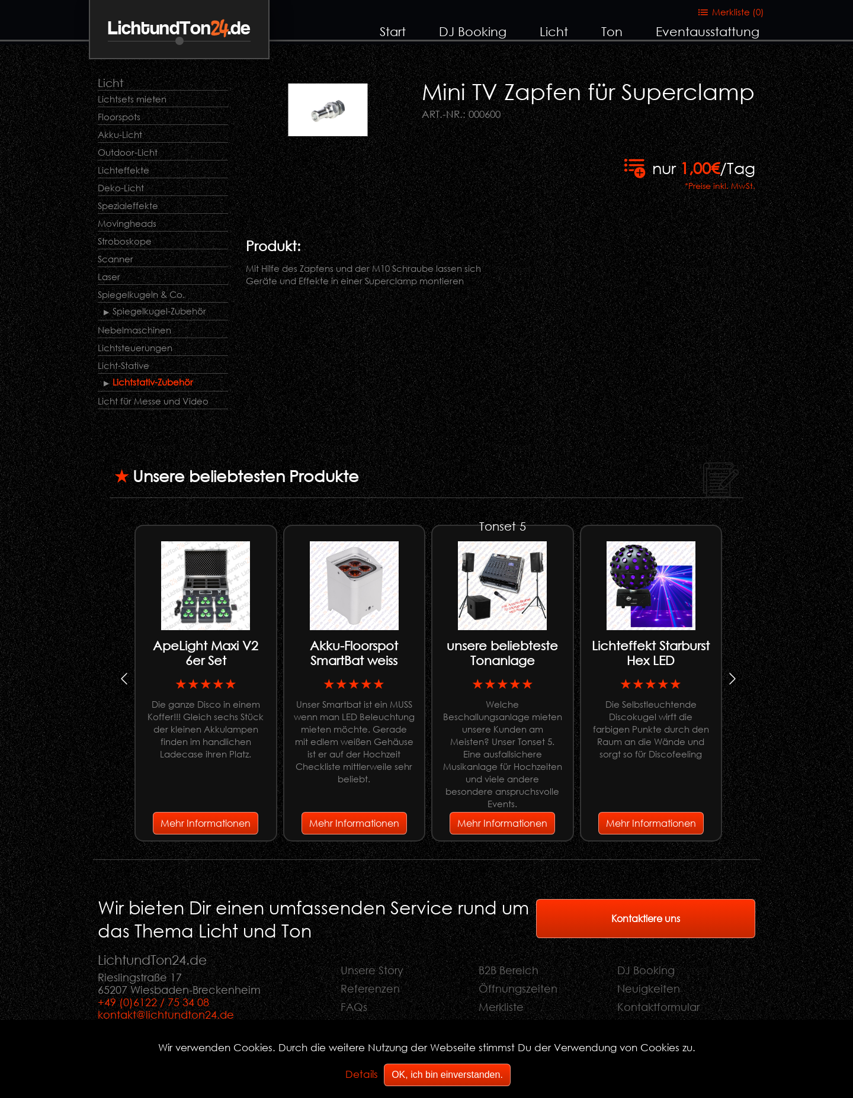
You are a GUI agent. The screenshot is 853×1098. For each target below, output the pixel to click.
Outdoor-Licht (128, 152)
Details (361, 1074)
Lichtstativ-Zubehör (153, 382)
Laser (109, 276)
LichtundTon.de (179, 29)
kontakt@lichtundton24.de (166, 1014)
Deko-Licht (121, 188)
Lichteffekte (123, 170)
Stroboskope (125, 241)
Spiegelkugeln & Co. (141, 294)
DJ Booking (472, 31)
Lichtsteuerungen (135, 348)
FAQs (354, 1006)
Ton (612, 31)
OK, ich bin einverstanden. (447, 1075)
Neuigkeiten (648, 988)
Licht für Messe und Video (153, 401)
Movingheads (127, 223)
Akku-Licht (120, 134)
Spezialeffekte (128, 205)
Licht (554, 31)
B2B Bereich (508, 970)
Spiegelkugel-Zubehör (159, 311)
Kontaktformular (658, 1006)
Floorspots (119, 117)
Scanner (115, 259)
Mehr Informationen (206, 823)
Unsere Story (372, 970)
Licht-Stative (123, 365)
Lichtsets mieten (132, 99)
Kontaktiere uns (645, 918)
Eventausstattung (707, 31)
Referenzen (370, 988)
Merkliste (501, 1006)
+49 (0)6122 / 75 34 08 (153, 1002)
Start (393, 31)
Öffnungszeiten (518, 988)
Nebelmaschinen (134, 330)
